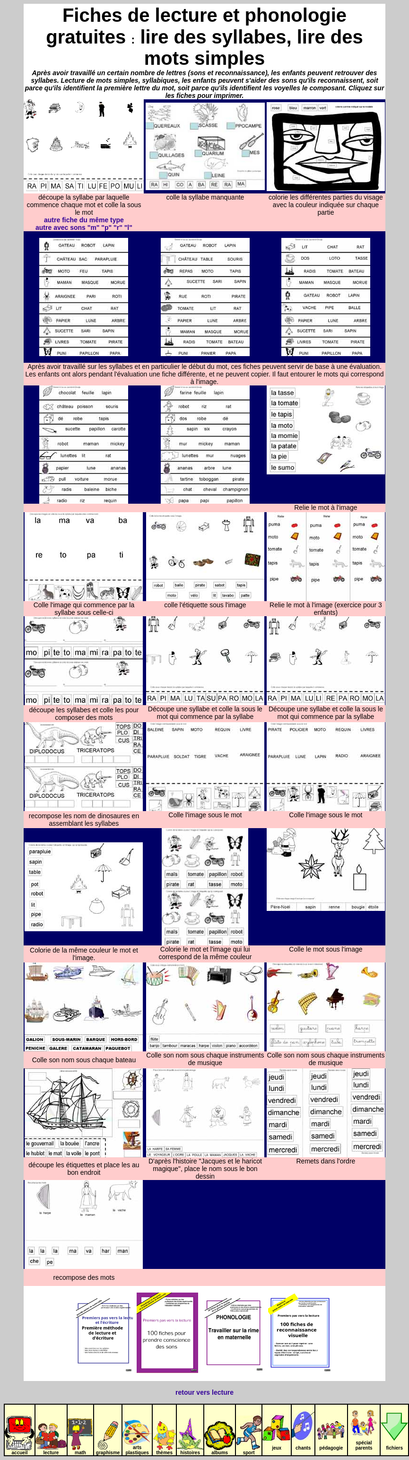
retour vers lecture (204, 1392)
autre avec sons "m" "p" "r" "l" (83, 227)
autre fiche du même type (84, 220)
